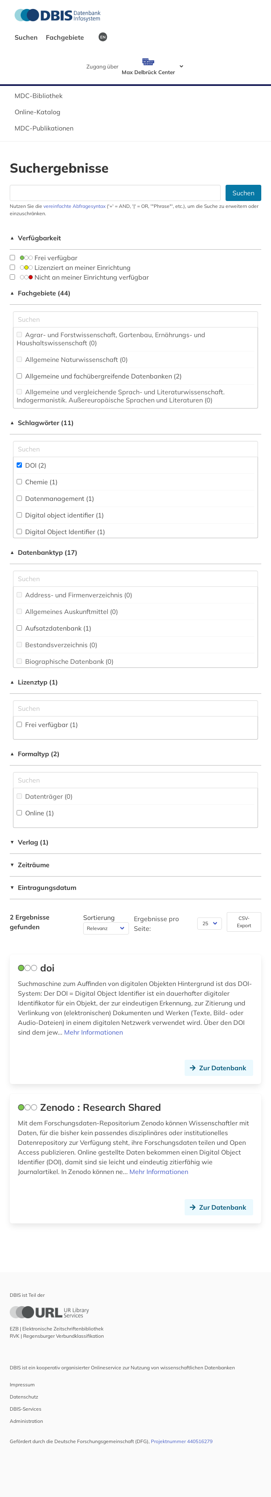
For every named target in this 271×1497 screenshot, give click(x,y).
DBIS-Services (25, 1409)
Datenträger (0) (45, 796)
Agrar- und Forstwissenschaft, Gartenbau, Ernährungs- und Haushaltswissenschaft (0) (111, 339)
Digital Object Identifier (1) (61, 532)
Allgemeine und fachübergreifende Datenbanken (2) (99, 376)
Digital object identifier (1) (60, 515)
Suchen (27, 37)
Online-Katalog (37, 112)
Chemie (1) (37, 482)
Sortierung (99, 917)
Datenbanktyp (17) (43, 552)
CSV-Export (244, 921)
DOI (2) (31, 465)
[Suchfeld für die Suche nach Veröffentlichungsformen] (135, 780)
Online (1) (35, 813)
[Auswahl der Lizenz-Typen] (135, 708)
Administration (26, 1421)
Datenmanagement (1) (55, 498)
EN (102, 36)
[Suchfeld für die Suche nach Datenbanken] (115, 193)
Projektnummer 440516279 (182, 1441)
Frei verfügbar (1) (47, 725)
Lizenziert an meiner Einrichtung (70, 267)
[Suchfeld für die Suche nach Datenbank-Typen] (135, 579)
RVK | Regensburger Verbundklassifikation (57, 1336)
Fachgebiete (66, 37)
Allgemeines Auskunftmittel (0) (67, 611)
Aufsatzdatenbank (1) (54, 628)
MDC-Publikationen (44, 128)
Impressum (22, 1385)
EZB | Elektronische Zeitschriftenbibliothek (56, 1329)
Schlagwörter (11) (42, 423)
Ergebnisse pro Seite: (156, 923)
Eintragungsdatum (43, 887)
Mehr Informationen (93, 1032)
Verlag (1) (29, 842)
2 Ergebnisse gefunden (29, 922)
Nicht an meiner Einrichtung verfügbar (79, 277)
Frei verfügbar (43, 258)
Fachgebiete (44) (40, 293)
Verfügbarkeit (35, 238)
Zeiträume (29, 865)
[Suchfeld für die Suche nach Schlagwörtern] (135, 449)
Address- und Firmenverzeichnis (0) (74, 595)
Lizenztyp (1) (34, 682)
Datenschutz (24, 1397)
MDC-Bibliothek (38, 96)
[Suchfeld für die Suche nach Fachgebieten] (135, 319)
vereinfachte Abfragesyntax (74, 206)
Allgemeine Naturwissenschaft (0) (72, 359)
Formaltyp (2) (35, 754)
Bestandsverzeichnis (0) (57, 645)
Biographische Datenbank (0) (65, 661)
